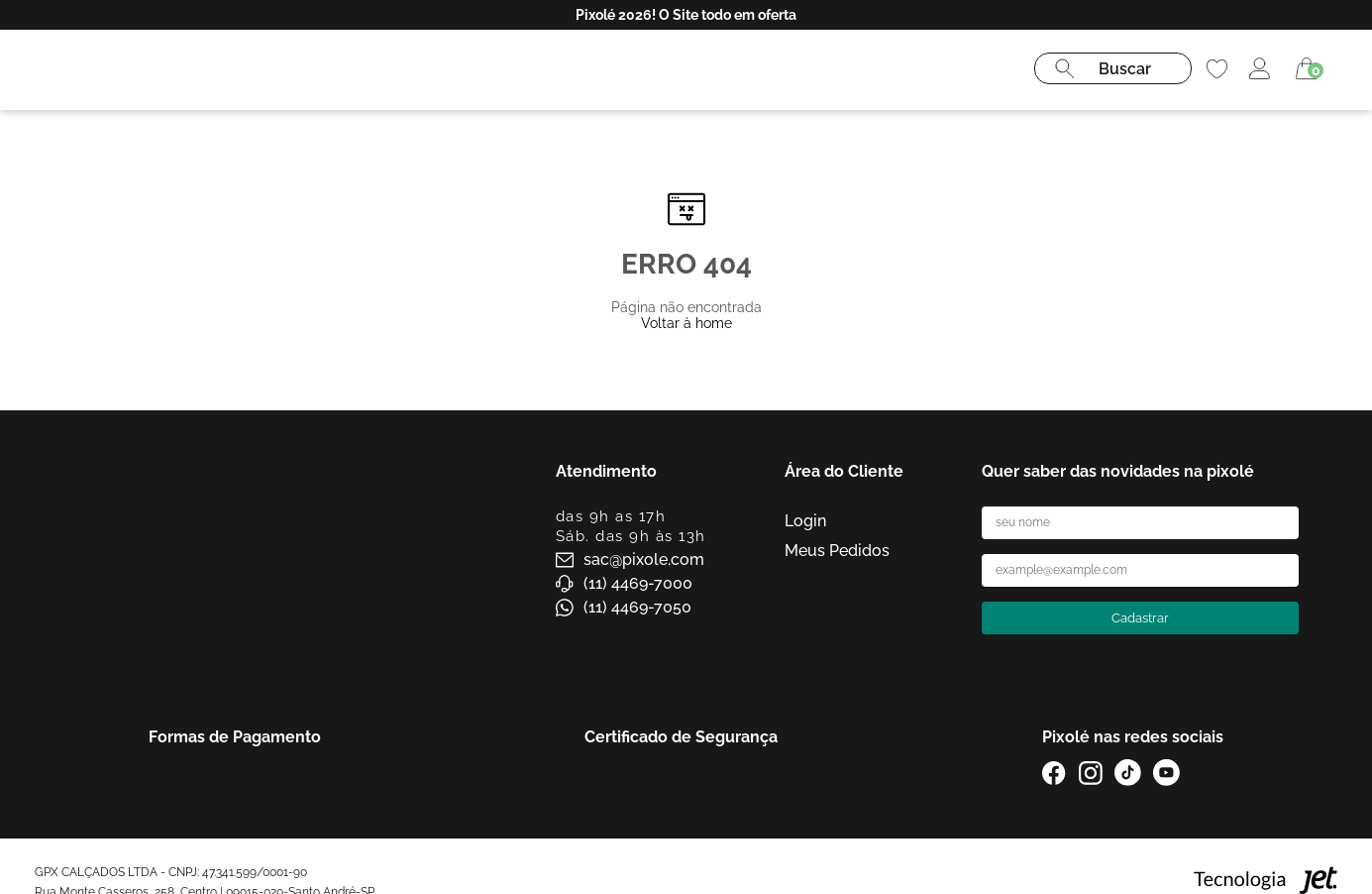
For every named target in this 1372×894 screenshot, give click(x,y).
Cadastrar (1140, 618)
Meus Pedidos (837, 550)
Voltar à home (686, 323)
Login (805, 520)
